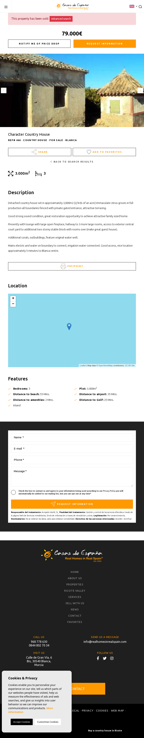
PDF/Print (72, 266)
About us (75, 578)
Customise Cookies (47, 721)
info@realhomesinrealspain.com (105, 641)
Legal (75, 710)
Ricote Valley (74, 590)
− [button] (13, 304)
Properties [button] (74, 584)
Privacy (88, 710)
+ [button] (13, 298)
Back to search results (72, 162)
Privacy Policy (109, 491)
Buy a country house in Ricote (105, 730)
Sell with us (75, 603)
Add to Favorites (104, 152)
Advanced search (61, 18)
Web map (117, 710)
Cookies (102, 710)
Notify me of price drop (39, 43)
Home (75, 572)
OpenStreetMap (105, 365)
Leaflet (83, 365)
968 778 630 (39, 641)
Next (140, 90)
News (75, 609)
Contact (75, 615)
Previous (3, 90)
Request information (105, 43)
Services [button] (74, 597)
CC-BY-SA (129, 365)
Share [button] (40, 152)
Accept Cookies (21, 721)
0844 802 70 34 (39, 645)
